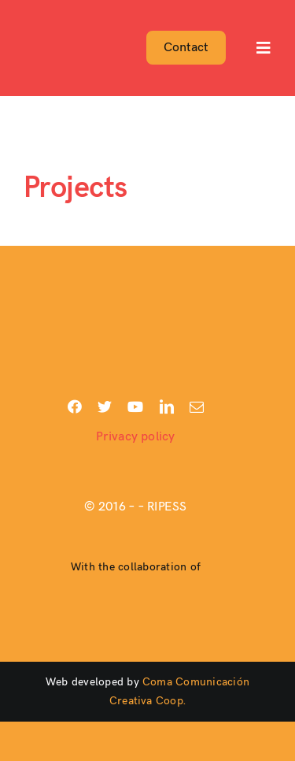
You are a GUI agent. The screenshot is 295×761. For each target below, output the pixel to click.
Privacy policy (135, 436)
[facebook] (75, 406)
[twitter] (105, 406)
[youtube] (135, 406)
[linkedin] (167, 406)
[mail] (197, 406)
